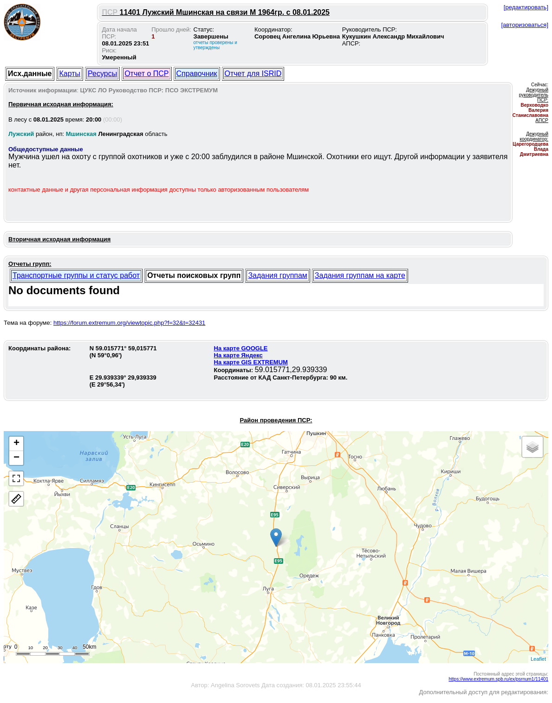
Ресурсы (102, 73)
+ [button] (16, 444)
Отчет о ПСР (146, 73)
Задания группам (277, 275)
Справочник (196, 73)
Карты (69, 73)
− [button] (16, 458)
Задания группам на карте (360, 275)
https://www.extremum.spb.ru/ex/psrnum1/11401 (498, 679)
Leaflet (538, 659)
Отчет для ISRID (253, 73)
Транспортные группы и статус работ (76, 275)
